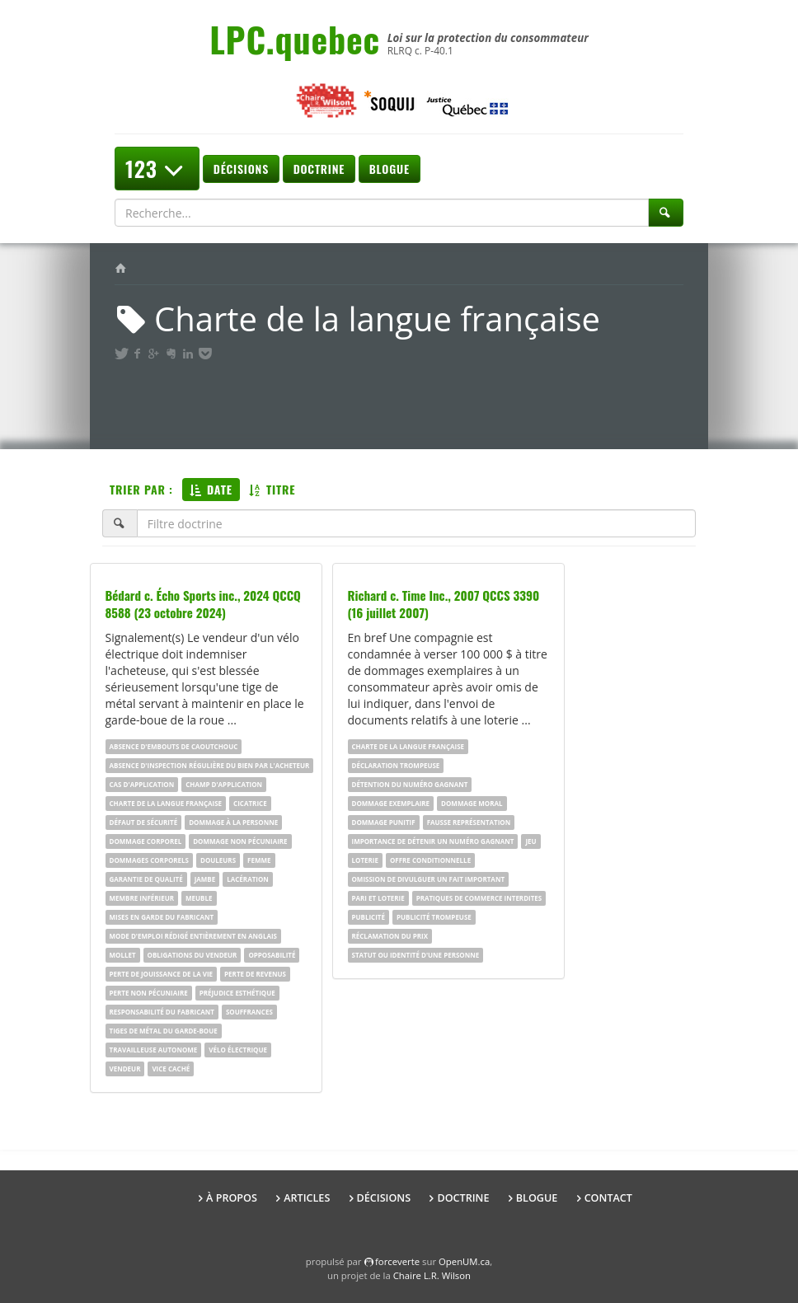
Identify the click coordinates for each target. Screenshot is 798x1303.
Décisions (241, 168)
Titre (272, 489)
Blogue (389, 168)
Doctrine (319, 168)
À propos (231, 1198)
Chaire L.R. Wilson (432, 1275)
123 (157, 168)
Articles (307, 1198)
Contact (608, 1198)
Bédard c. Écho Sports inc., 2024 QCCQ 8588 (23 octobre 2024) (203, 603)
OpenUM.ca (464, 1261)
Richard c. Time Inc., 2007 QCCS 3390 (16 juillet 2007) (444, 603)
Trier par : (141, 489)
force (397, 1261)
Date (211, 489)
